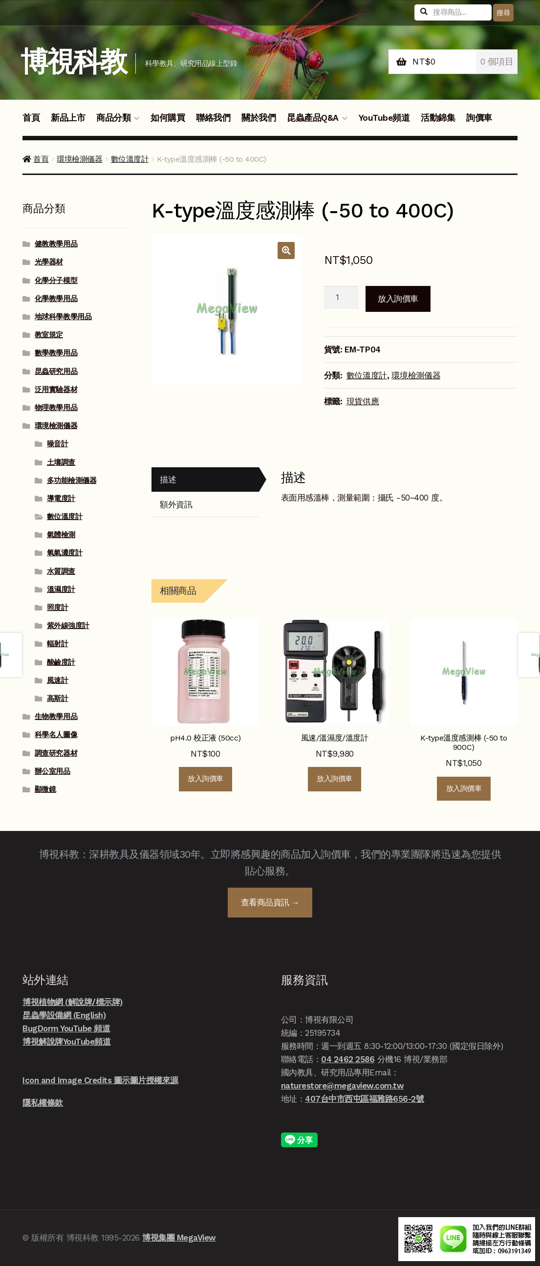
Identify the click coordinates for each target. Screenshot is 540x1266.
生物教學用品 (56, 716)
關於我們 (258, 118)
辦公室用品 (52, 771)
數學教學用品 (56, 353)
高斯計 (57, 698)
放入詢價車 (398, 299)
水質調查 (61, 571)
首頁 (31, 118)
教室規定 (49, 334)
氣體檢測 (61, 534)
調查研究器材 (56, 753)
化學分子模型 (56, 280)
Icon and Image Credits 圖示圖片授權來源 (100, 1080)
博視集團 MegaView (179, 1238)
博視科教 (74, 61)
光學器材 (49, 262)
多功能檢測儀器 (72, 480)
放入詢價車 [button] (205, 778)
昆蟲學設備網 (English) (64, 1015)
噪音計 (57, 443)
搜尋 (503, 13)
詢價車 (479, 118)
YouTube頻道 (384, 118)
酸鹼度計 (61, 662)
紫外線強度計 (68, 625)
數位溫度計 (130, 159)
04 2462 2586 (347, 1059)
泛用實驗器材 (56, 389)
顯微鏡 (45, 789)
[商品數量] (341, 297)
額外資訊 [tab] (176, 504)
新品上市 (68, 118)
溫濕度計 (61, 589)
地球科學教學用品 (63, 316)
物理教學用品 (56, 407)
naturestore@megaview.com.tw (342, 1086)
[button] (286, 250)
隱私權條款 (42, 1103)
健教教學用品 (56, 244)
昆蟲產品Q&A (313, 118)
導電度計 (61, 498)
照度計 (57, 607)
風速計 (57, 680)
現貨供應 (362, 401)
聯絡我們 (213, 118)
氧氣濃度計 (65, 552)
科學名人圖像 (56, 734)
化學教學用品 (56, 298)
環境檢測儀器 (79, 159)
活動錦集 (438, 118)
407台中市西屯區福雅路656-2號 (364, 1099)
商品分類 (113, 118)
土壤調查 (61, 462)
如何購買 (168, 118)
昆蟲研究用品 (56, 371)
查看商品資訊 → (270, 902)
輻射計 (57, 643)
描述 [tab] (168, 479)
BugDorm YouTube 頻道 (66, 1028)
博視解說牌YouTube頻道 (66, 1042)
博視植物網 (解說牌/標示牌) (72, 1002)
